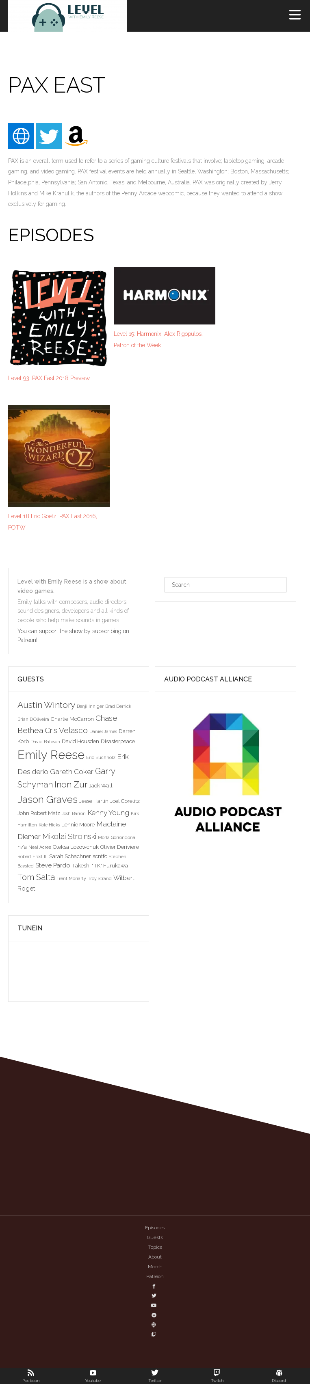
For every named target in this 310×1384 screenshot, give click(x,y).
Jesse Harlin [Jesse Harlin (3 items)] (93, 801)
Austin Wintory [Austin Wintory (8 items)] (46, 705)
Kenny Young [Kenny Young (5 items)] (108, 813)
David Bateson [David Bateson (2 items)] (45, 741)
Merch (155, 1266)
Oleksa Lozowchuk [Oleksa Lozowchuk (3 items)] (76, 846)
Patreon (155, 1276)
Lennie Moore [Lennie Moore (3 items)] (78, 824)
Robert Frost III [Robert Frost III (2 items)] (32, 856)
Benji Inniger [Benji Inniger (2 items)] (90, 706)
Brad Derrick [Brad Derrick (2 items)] (118, 706)
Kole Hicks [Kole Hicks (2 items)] (49, 824)
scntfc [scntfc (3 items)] (100, 856)
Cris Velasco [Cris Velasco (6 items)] (66, 730)
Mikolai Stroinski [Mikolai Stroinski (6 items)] (69, 836)
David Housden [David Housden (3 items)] (80, 741)
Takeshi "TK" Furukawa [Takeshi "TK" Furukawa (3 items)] (100, 865)
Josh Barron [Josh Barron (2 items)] (74, 813)
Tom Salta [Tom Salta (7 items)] (36, 877)
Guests (155, 1237)
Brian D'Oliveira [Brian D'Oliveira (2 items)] (33, 719)
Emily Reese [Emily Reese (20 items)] (51, 755)
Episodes (155, 1227)
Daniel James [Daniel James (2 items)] (103, 731)
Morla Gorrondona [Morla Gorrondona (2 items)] (116, 837)
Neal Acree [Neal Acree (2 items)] (39, 847)
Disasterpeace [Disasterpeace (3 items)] (118, 741)
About (155, 1257)
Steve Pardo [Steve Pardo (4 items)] (52, 865)
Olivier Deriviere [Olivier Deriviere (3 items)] (119, 846)
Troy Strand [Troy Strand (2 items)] (100, 878)
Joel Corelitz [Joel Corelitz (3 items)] (125, 801)
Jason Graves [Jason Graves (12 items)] (47, 799)
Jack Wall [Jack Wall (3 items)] (101, 785)
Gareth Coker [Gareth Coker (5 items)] (71, 772)
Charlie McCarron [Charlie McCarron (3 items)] (72, 719)
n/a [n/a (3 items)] (22, 846)
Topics (155, 1247)
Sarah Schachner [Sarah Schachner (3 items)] (70, 856)
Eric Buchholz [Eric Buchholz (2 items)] (100, 757)
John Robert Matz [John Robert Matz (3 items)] (38, 813)
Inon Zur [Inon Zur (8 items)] (70, 784)
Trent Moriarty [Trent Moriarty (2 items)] (71, 878)
